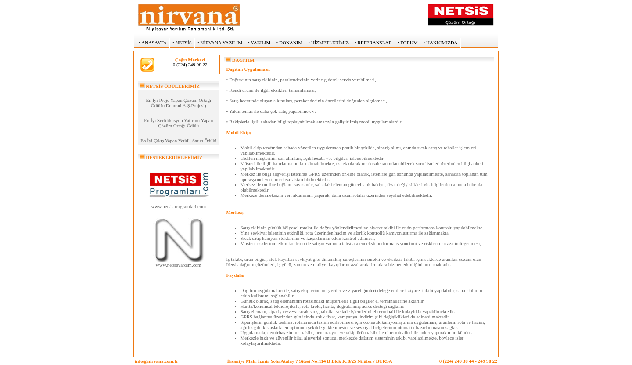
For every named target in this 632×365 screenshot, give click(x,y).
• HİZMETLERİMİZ (328, 42)
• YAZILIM (259, 42)
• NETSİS (182, 42)
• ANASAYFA (153, 42)
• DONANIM (289, 42)
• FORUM (408, 42)
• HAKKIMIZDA (440, 42)
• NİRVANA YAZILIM (220, 42)
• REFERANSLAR (373, 42)
